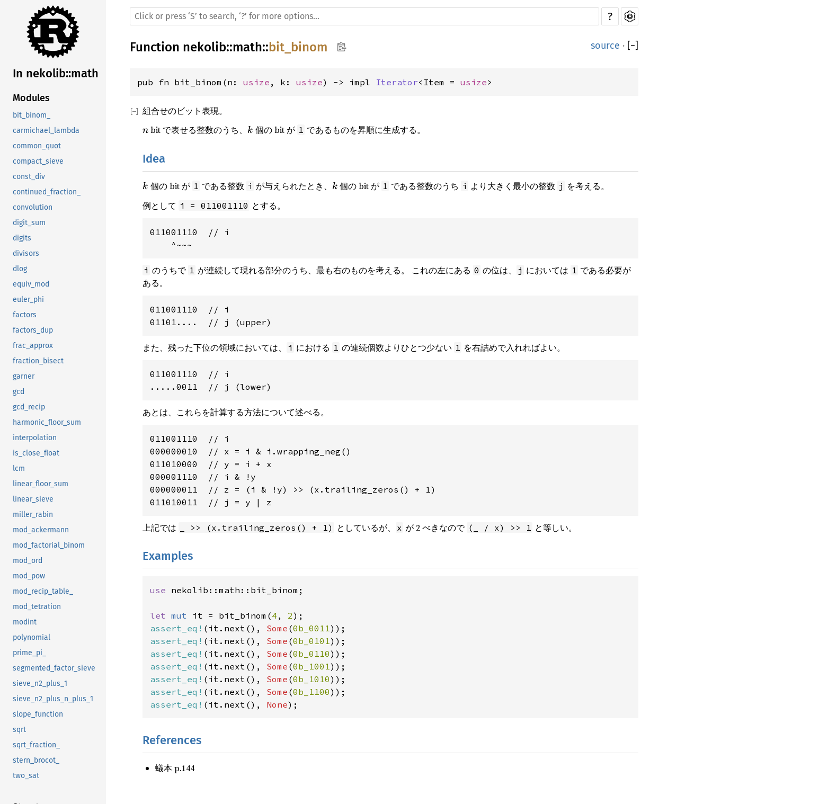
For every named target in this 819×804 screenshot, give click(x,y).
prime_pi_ (29, 652)
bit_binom (298, 47)
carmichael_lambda (46, 130)
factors (25, 314)
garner (23, 376)
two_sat (26, 775)
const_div (29, 176)
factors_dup (33, 330)
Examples (168, 556)
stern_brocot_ (36, 760)
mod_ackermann (41, 529)
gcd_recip (29, 407)
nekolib (204, 47)
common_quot (37, 145)
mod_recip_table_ (43, 591)
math (247, 47)
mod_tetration (37, 606)
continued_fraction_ (47, 191)
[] (632, 45)
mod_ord (27, 560)
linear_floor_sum (40, 483)
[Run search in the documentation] (364, 16)
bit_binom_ (31, 115)
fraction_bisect (38, 360)
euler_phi (28, 299)
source (605, 45)
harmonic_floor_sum (47, 422)
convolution (32, 207)
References (172, 740)
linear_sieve (33, 499)
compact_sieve (38, 161)
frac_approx (33, 345)
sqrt (19, 729)
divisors (26, 253)
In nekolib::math (56, 73)
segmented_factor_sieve (54, 668)
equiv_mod (31, 284)
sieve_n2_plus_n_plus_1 (53, 698)
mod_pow (29, 575)
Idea (154, 158)
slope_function (38, 714)
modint (25, 622)
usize (256, 82)
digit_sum (29, 222)
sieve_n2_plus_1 (40, 683)
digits (22, 238)
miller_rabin (33, 514)
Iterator (397, 82)
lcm (19, 468)
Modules (31, 98)
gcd (18, 391)
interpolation (35, 437)
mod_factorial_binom (49, 545)
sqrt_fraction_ (36, 744)
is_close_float (36, 453)
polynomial (31, 637)
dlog (20, 268)
